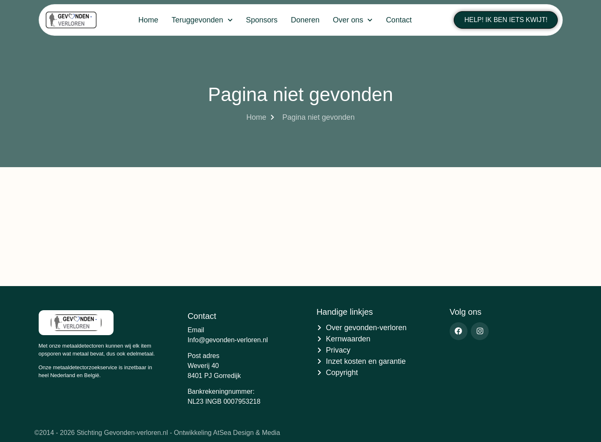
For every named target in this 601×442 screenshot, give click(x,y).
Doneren (305, 20)
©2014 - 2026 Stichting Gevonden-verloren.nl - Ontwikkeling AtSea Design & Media (157, 432)
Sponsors (261, 20)
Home (148, 20)
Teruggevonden (201, 20)
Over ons (353, 20)
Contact (399, 20)
